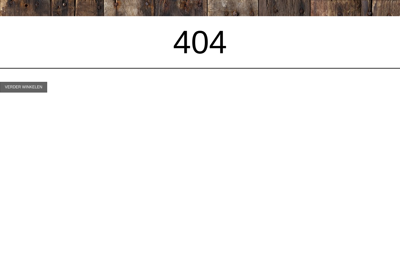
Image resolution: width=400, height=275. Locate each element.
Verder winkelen (23, 87)
